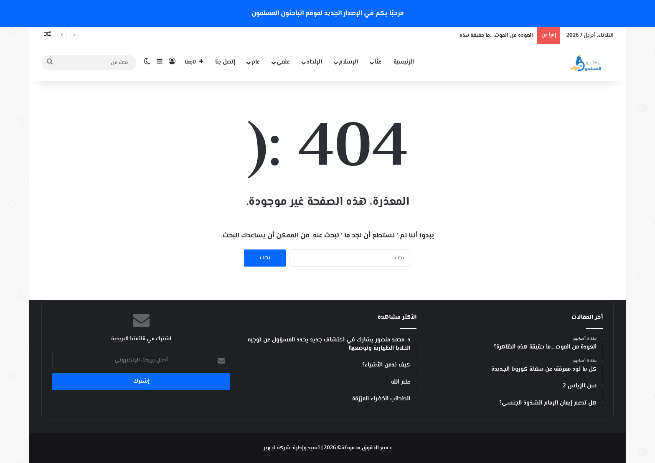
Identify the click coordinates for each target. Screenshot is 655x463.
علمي (283, 62)
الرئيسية (404, 62)
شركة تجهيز (277, 448)
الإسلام (348, 62)
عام (255, 62)
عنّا (378, 62)
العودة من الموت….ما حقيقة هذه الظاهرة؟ (485, 35)
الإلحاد (314, 62)
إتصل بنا (225, 62)
